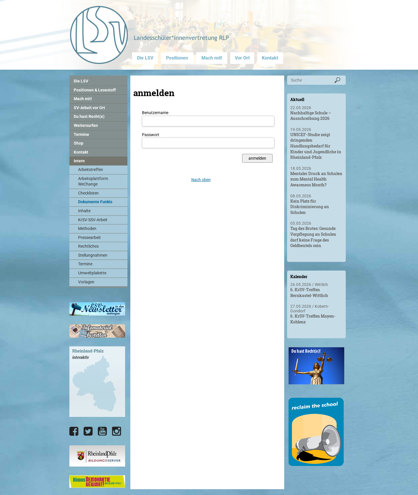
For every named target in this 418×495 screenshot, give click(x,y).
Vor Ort (242, 58)
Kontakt (270, 58)
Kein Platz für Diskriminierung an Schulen (309, 206)
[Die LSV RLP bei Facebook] (73, 431)
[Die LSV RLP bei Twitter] (88, 431)
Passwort (150, 134)
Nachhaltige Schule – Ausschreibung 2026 (310, 115)
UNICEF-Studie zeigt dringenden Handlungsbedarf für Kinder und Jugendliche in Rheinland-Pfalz (315, 146)
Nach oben (201, 179)
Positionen (177, 58)
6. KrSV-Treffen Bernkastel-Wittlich (309, 292)
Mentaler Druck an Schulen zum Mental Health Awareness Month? (316, 179)
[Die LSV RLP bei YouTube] (102, 431)
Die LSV (145, 58)
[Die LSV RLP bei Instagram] (116, 431)
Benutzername (155, 112)
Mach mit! (211, 58)
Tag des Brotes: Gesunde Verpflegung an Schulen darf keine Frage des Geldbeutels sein (313, 237)
